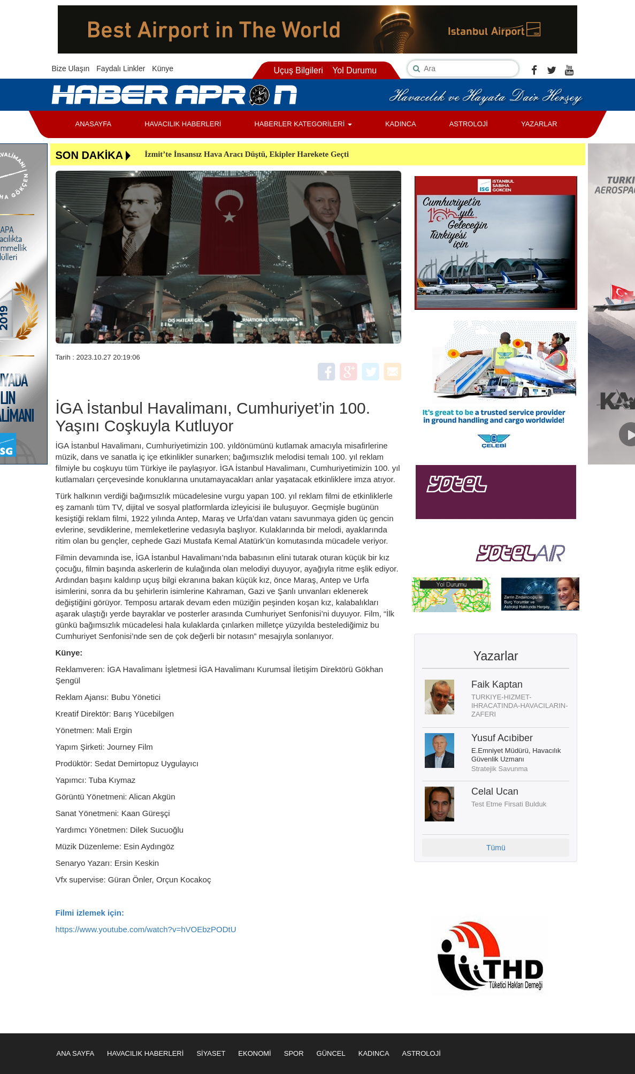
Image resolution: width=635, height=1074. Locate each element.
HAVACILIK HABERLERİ (182, 124)
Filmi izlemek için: (90, 912)
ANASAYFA (93, 124)
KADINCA (400, 124)
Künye (162, 68)
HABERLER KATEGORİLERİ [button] (302, 124)
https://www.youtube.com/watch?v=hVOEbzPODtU (146, 929)
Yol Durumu (354, 70)
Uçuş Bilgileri (298, 70)
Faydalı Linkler (120, 68)
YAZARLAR (539, 124)
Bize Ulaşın (71, 68)
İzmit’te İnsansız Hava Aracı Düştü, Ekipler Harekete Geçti (246, 154)
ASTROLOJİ (468, 124)
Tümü (496, 847)
